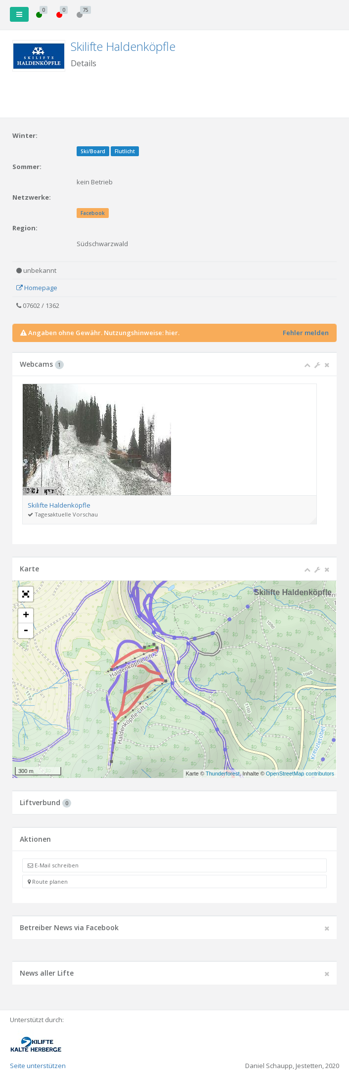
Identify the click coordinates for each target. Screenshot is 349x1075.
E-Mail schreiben (53, 865)
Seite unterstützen (38, 1065)
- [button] (25, 630)
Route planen (48, 881)
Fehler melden (306, 332)
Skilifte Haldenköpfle (123, 46)
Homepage (36, 287)
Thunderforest (222, 773)
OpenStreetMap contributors (300, 773)
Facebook (93, 213)
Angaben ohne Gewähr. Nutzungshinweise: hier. (103, 332)
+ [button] (26, 615)
